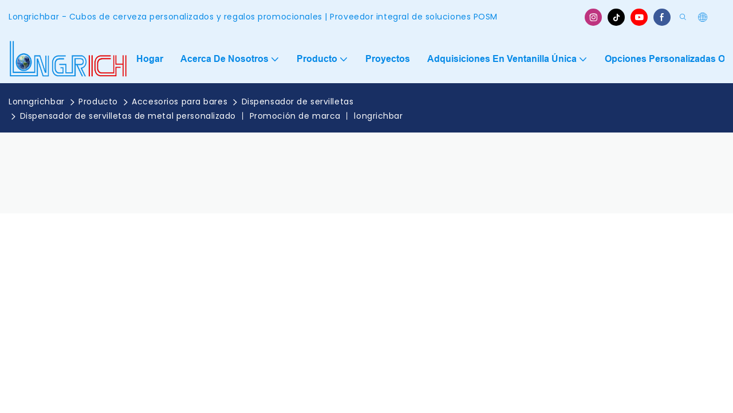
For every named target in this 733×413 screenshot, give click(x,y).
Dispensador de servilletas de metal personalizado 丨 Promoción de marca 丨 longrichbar (211, 116)
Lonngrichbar (37, 101)
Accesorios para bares (179, 101)
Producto (97, 101)
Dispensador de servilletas (298, 101)
